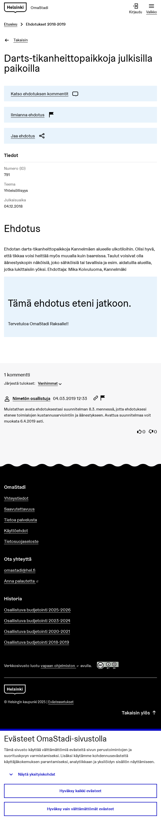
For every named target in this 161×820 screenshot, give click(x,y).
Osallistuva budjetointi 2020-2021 (37, 631)
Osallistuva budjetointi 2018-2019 (36, 642)
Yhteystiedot (16, 498)
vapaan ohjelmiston (60, 665)
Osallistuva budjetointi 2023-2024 (37, 620)
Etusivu (10, 24)
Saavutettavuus (19, 509)
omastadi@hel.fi (19, 570)
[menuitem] (50, 382)
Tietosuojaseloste (21, 541)
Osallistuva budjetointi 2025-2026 (37, 610)
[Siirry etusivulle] (28, 8)
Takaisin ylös (139, 713)
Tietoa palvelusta (20, 520)
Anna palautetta (35, 581)
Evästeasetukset (61, 702)
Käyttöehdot (16, 530)
